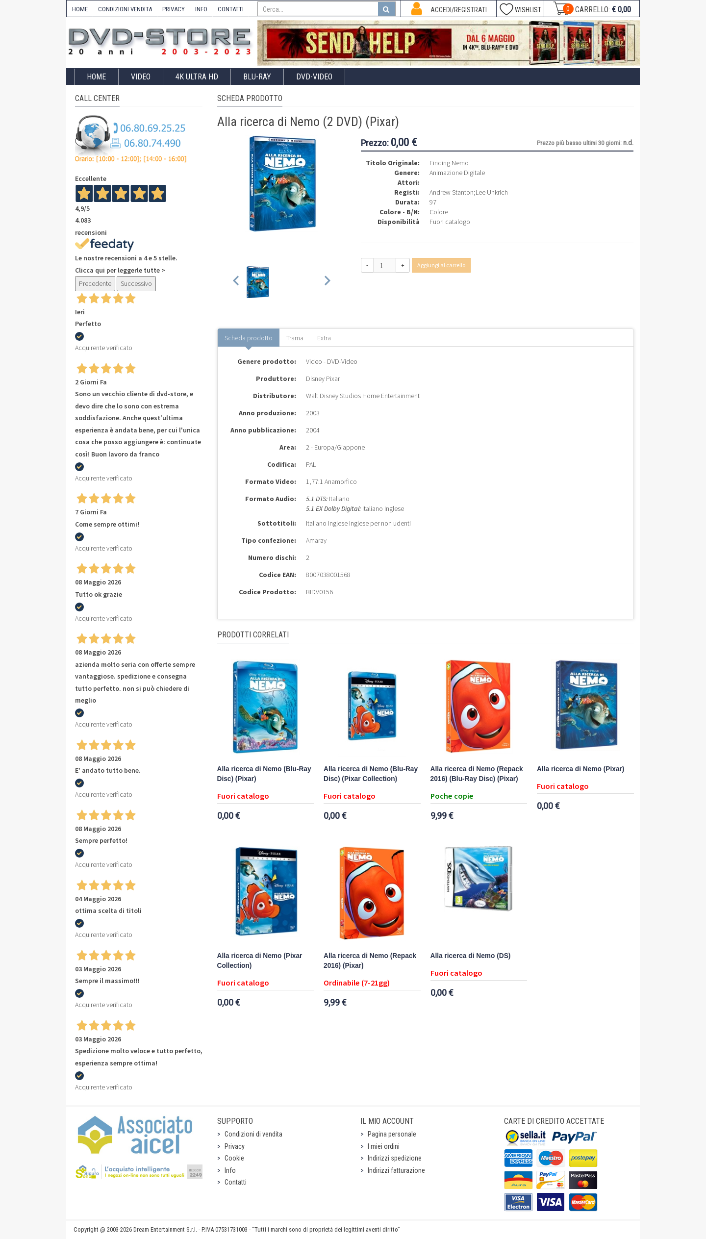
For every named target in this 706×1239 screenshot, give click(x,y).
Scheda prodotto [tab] (249, 337)
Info (230, 1170)
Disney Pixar (323, 378)
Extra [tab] (324, 337)
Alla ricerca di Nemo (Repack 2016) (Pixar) (370, 960)
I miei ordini (384, 1146)
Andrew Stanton (451, 192)
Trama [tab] (294, 337)
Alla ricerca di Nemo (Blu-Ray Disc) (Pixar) (264, 774)
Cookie (234, 1158)
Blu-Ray (257, 76)
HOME (80, 9)
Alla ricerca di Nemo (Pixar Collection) (260, 960)
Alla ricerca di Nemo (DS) (470, 956)
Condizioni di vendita (253, 1134)
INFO (201, 9)
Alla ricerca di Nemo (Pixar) (580, 769)
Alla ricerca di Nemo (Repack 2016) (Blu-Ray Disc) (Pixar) (476, 774)
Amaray (316, 540)
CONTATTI (231, 9)
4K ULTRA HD (197, 76)
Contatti (236, 1182)
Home (96, 76)
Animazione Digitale (457, 172)
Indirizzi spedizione (395, 1158)
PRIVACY (173, 9)
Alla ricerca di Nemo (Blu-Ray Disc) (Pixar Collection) (371, 774)
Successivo (136, 283)
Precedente (95, 283)
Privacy (235, 1146)
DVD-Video (314, 76)
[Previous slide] (236, 282)
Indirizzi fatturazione (396, 1170)
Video (141, 76)
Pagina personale (392, 1134)
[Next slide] (327, 282)
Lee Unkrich (492, 192)
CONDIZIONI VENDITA (125, 9)
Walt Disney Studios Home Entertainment (363, 395)
